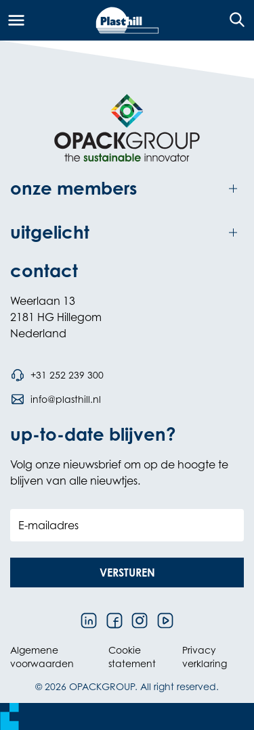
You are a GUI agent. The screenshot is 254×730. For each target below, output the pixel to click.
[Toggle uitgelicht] (127, 232)
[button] (127, 572)
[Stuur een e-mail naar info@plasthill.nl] (55, 399)
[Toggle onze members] (127, 188)
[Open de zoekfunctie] (232, 20)
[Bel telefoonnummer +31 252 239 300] (57, 375)
